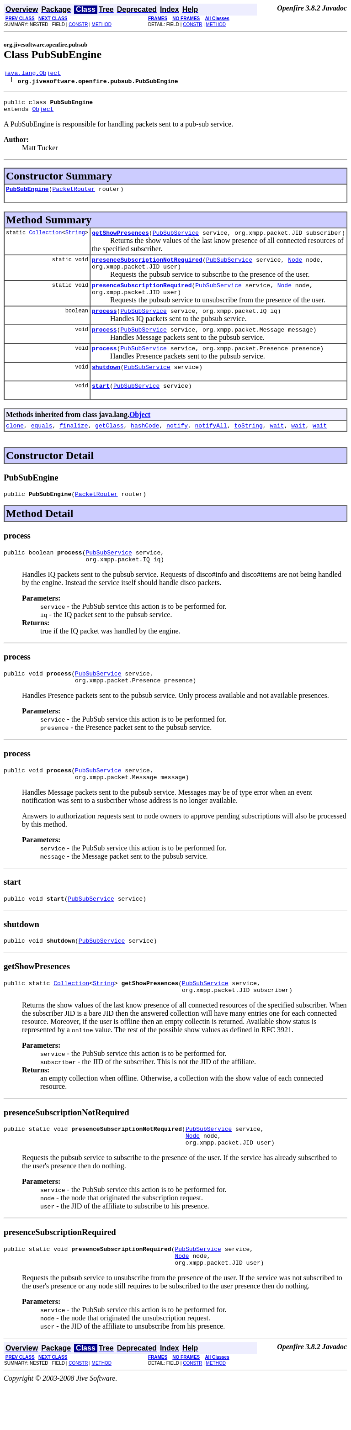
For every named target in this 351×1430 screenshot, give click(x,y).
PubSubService (176, 239)
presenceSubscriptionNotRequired (147, 268)
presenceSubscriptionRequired (141, 296)
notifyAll (211, 446)
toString (248, 446)
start (101, 405)
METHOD (102, 24)
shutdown (106, 384)
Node (295, 268)
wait (277, 446)
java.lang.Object (32, 74)
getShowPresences (120, 239)
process (104, 324)
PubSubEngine (27, 194)
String (75, 239)
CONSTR (78, 24)
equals (42, 446)
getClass (109, 446)
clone (15, 446)
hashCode (145, 446)
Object (42, 113)
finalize (73, 446)
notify (177, 446)
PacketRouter (73, 194)
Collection (45, 239)
